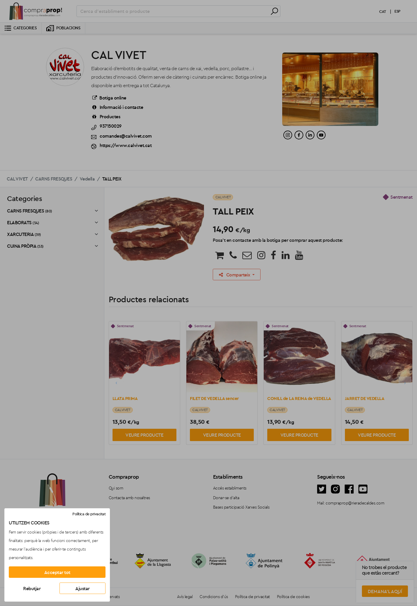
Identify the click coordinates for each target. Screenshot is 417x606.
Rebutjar (31, 588)
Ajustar (82, 588)
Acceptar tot (57, 572)
